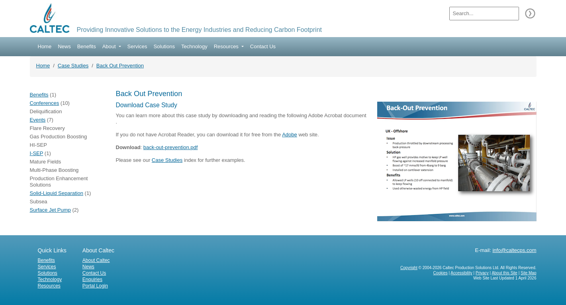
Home (45, 46)
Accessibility (461, 273)
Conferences (44, 103)
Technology (194, 46)
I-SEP (36, 153)
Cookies (440, 273)
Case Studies (73, 66)
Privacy (482, 273)
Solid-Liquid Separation (56, 193)
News (64, 46)
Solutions (163, 46)
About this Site (504, 273)
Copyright (408, 268)
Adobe (289, 135)
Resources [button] (227, 46)
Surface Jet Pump (50, 210)
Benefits (86, 46)
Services (137, 46)
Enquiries (92, 279)
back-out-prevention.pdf (170, 147)
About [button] (110, 46)
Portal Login (95, 286)
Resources (49, 286)
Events (38, 120)
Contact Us (263, 46)
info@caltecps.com (514, 250)
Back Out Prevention (120, 66)
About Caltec (96, 260)
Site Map (528, 273)
